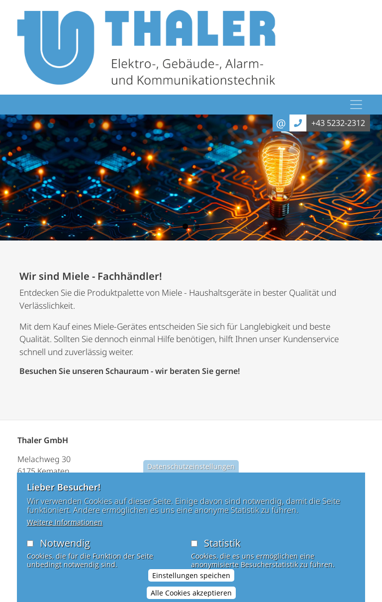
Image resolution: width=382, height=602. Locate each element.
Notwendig (65, 550)
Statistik (222, 550)
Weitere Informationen (64, 529)
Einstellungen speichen (191, 583)
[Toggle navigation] (356, 105)
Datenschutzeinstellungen (191, 474)
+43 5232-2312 (338, 123)
